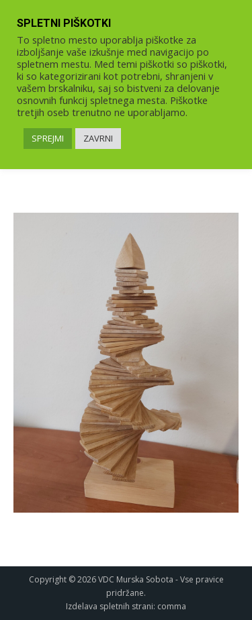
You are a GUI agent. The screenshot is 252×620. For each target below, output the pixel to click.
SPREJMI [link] (48, 138)
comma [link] (171, 606)
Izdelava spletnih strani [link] (109, 606)
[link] (126, 363)
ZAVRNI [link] (98, 138)
